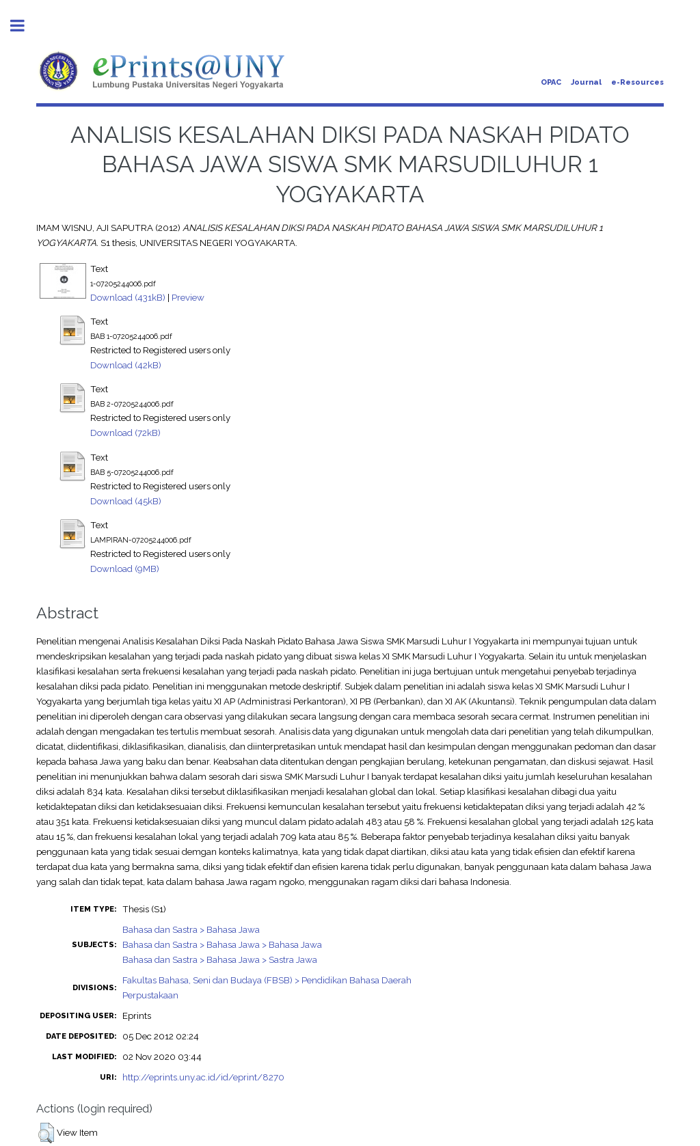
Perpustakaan (150, 995)
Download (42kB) (125, 364)
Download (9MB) (124, 568)
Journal (586, 82)
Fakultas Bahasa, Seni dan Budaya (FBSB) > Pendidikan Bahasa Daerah (267, 979)
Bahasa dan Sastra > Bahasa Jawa (191, 929)
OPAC (551, 82)
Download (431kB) (127, 297)
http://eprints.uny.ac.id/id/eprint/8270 (203, 1077)
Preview (188, 297)
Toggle (24, 25)
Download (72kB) (125, 432)
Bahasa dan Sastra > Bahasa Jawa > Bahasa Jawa (222, 944)
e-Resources (637, 82)
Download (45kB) (125, 500)
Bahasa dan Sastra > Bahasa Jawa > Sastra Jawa (219, 959)
